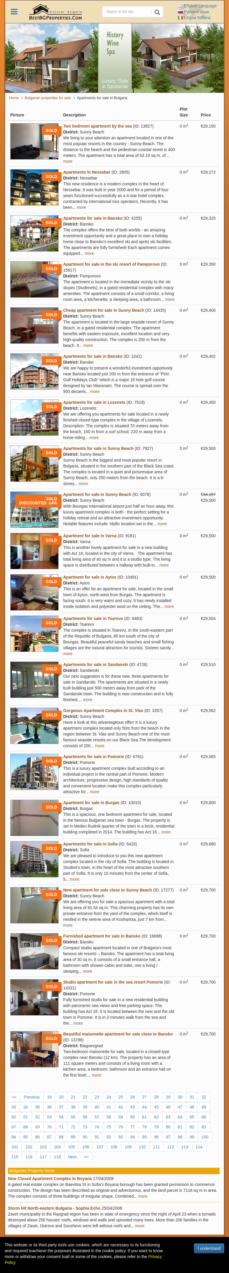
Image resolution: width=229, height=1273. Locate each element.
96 (156, 1137)
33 (13, 1107)
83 (203, 1127)
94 (132, 1137)
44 (144, 1107)
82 (192, 1127)
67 (13, 1127)
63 (168, 1117)
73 (85, 1127)
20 (61, 1097)
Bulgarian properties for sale (48, 98)
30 (180, 1097)
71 (61, 1127)
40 (97, 1107)
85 (25, 1137)
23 (97, 1097)
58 (109, 1117)
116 (28, 1157)
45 (156, 1107)
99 (192, 1137)
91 (97, 1137)
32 (203, 1097)
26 (132, 1097)
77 (132, 1127)
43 (132, 1107)
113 (184, 1147)
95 (144, 1137)
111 (156, 1147)
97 (168, 1137)
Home (14, 98)
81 (180, 1127)
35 (37, 1107)
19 (49, 1097)
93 (120, 1137)
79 (156, 1127)
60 (132, 1117)
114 (199, 1147)
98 (180, 1137)
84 (13, 1137)
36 (49, 1107)
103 (43, 1147)
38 (73, 1107)
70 (49, 1127)
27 (144, 1097)
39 (85, 1107)
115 (14, 1157)
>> (86, 1157)
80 (168, 1127)
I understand (209, 1248)
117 (43, 1157)
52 (37, 1117)
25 (120, 1097)
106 (85, 1147)
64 (180, 1117)
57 (97, 1117)
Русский (193, 11)
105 (71, 1147)
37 (61, 1107)
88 (61, 1137)
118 (57, 1157)
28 (156, 1097)
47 (180, 1107)
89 (73, 1137)
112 (170, 1147)
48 (192, 1107)
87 (49, 1137)
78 (144, 1127)
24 (109, 1097)
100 (204, 1137)
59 (120, 1117)
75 (109, 1127)
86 (37, 1137)
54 (61, 1117)
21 (73, 1097)
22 (85, 1097)
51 (25, 1117)
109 (128, 1147)
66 (203, 1117)
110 (142, 1147)
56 (85, 1117)
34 (25, 1107)
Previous (32, 1097)
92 (109, 1137)
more (68, 161)
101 (14, 1147)
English (197, 6)
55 (73, 1117)
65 (192, 1117)
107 (99, 1147)
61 (144, 1117)
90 (85, 1137)
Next (72, 1157)
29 (168, 1097)
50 (13, 1117)
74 (97, 1127)
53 (49, 1117)
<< (14, 1097)
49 (203, 1107)
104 (57, 1147)
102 (28, 1147)
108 (114, 1147)
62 (156, 1117)
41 (109, 1107)
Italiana (194, 17)
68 (25, 1127)
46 (168, 1107)
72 (73, 1127)
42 (120, 1107)
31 (192, 1097)
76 (120, 1127)
